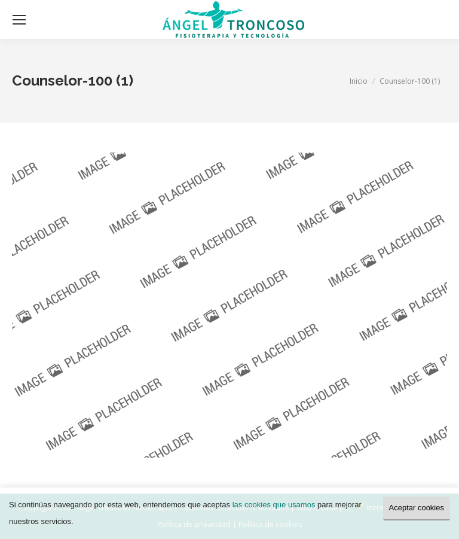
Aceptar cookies (417, 507)
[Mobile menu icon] (19, 20)
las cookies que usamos (274, 504)
